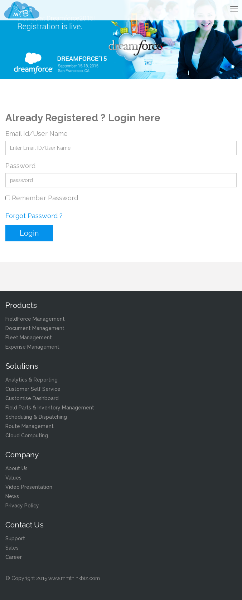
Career (13, 557)
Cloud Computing (26, 435)
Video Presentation (28, 487)
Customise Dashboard (32, 398)
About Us (16, 468)
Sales (12, 548)
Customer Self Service (32, 389)
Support (15, 538)
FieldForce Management (35, 319)
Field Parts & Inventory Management (49, 407)
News (12, 496)
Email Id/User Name (36, 133)
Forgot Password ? (34, 216)
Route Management (29, 426)
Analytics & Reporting (31, 380)
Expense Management (32, 347)
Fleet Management (28, 337)
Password (20, 165)
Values (13, 478)
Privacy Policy (22, 505)
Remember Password (45, 198)
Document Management (34, 328)
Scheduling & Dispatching (36, 417)
